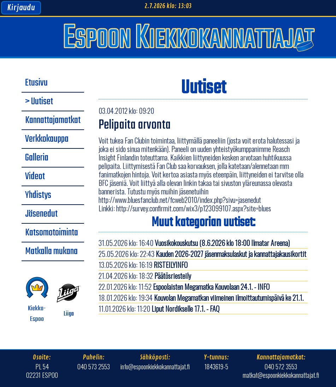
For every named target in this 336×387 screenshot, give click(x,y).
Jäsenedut (41, 214)
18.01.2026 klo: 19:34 (201, 297)
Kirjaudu (21, 8)
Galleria (36, 158)
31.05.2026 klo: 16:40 (194, 243)
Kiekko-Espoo (37, 300)
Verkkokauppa (47, 139)
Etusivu (36, 83)
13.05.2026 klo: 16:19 (143, 264)
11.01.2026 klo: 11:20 (159, 308)
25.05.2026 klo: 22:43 (202, 253)
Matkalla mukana (51, 251)
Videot (35, 176)
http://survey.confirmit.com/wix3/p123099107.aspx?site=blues (193, 208)
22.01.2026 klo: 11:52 (184, 286)
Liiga (69, 300)
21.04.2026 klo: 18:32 (145, 275)
